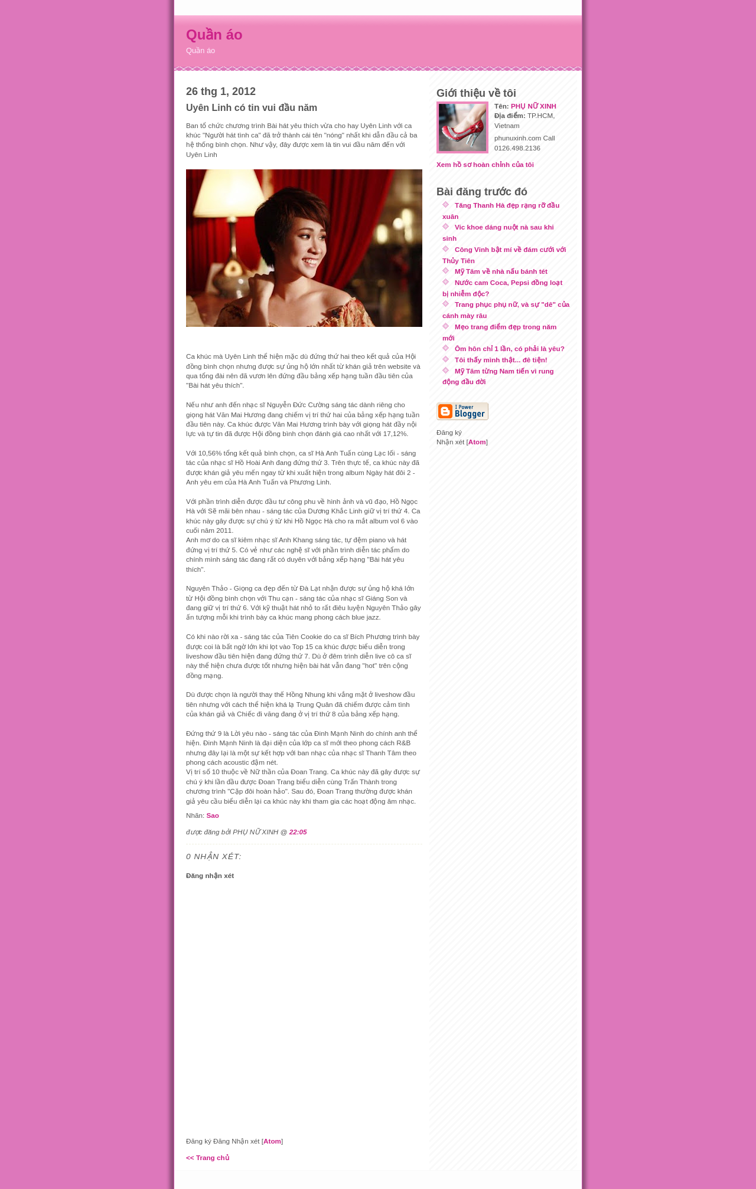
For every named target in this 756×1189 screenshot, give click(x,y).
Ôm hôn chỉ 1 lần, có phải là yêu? (510, 348)
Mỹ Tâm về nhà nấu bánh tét (501, 271)
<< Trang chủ (207, 1157)
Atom (272, 1141)
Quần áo (214, 34)
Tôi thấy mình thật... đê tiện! (501, 359)
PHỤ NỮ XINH (533, 106)
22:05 (298, 832)
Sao (212, 815)
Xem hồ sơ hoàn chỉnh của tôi (485, 164)
